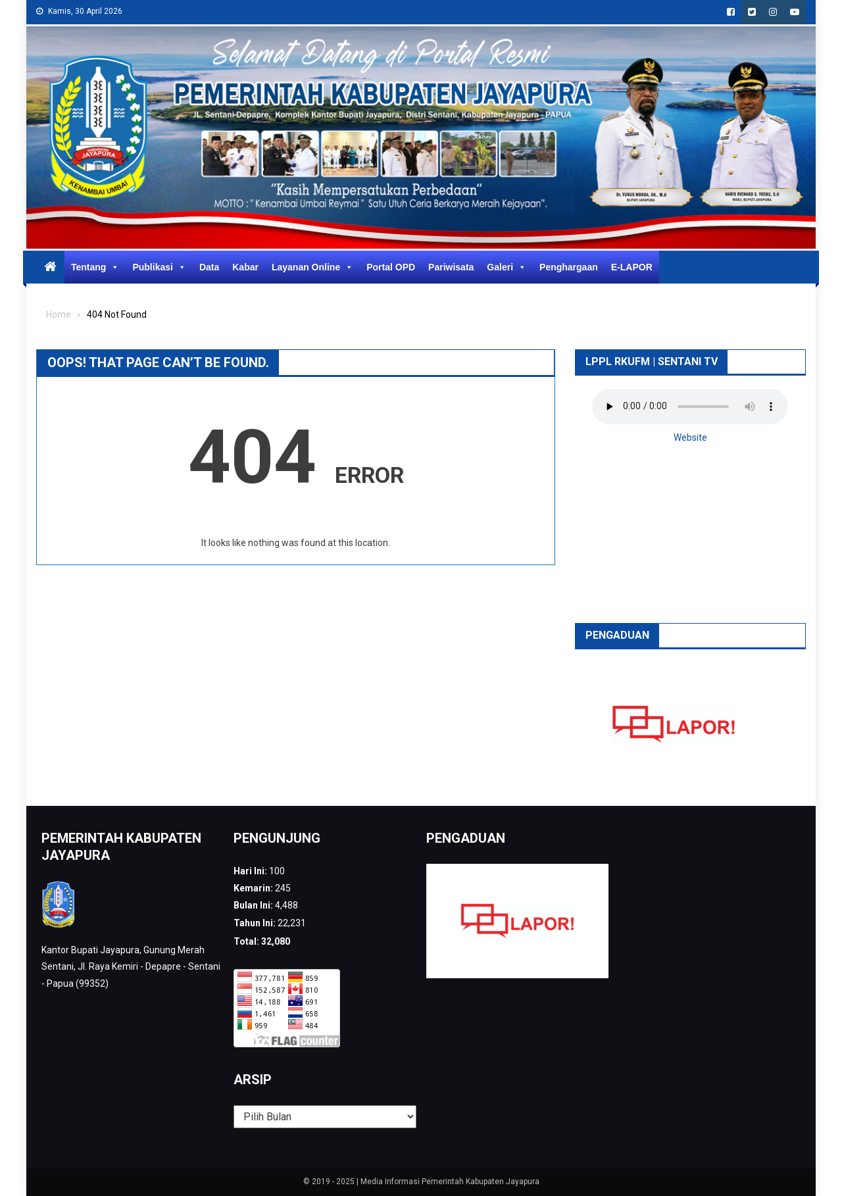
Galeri (506, 267)
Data (209, 267)
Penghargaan (568, 267)
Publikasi (159, 267)
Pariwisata (451, 267)
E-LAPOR (632, 267)
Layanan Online (312, 267)
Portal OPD (390, 267)
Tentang (95, 267)
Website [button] (690, 437)
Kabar (245, 267)
